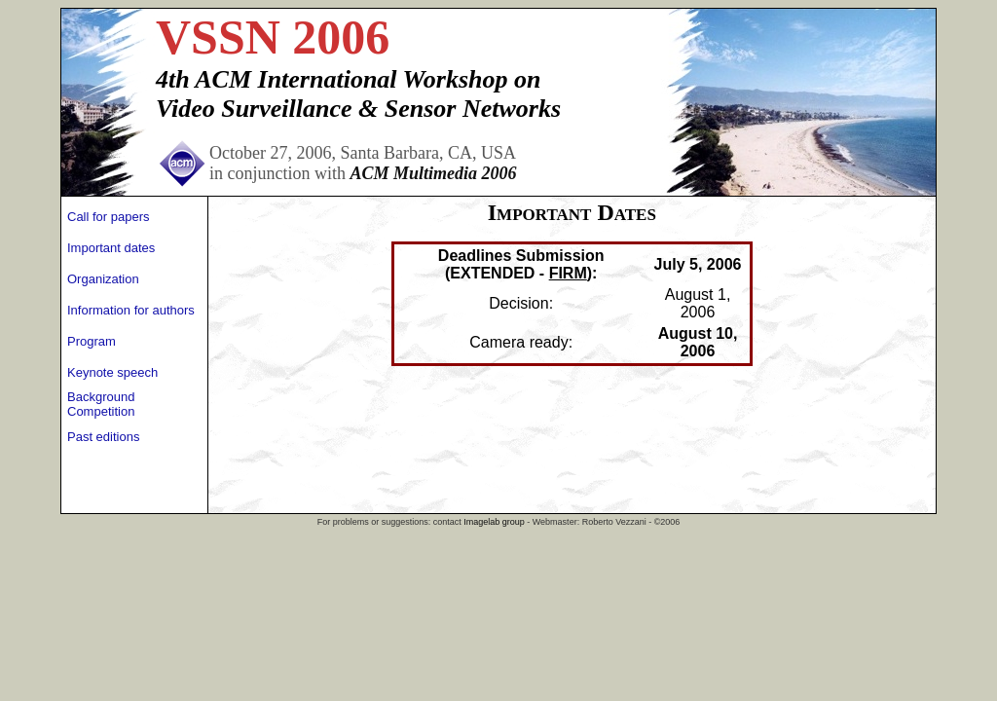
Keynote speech (112, 372)
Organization (103, 279)
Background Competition (100, 404)
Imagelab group (494, 522)
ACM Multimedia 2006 (433, 173)
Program (91, 341)
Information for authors (131, 310)
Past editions (103, 436)
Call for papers (108, 216)
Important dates (111, 247)
